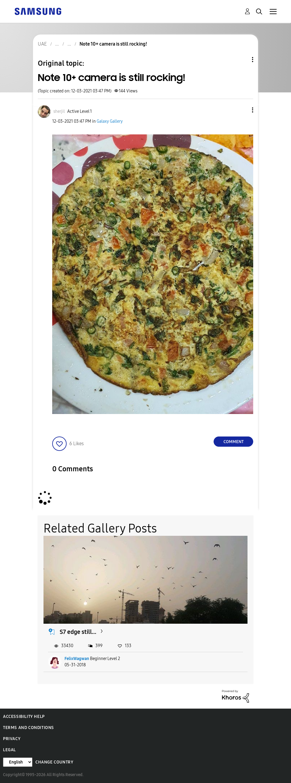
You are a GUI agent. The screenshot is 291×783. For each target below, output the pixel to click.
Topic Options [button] (242, 59)
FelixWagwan (76, 658)
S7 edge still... (78, 631)
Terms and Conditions (28, 727)
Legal (9, 749)
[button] (243, 110)
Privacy (11, 738)
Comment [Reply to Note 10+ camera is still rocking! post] (234, 441)
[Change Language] (17, 762)
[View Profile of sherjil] (59, 111)
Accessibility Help (24, 716)
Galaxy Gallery (110, 121)
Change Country (54, 762)
